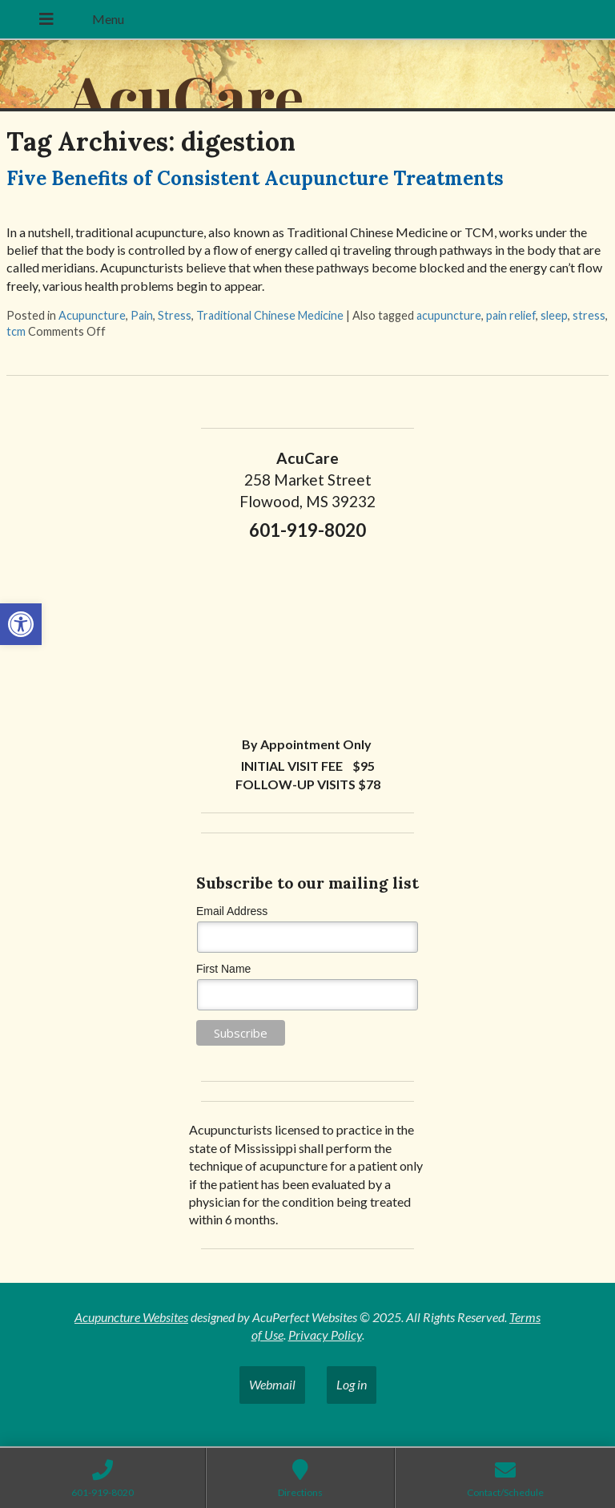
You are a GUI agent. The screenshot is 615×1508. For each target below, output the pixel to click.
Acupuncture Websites (131, 1317)
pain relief (511, 315)
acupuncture (448, 315)
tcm (16, 331)
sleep (554, 315)
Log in (351, 1384)
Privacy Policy (325, 1334)
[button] (21, 624)
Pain (142, 315)
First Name (223, 968)
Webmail (272, 1384)
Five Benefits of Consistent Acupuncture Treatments (255, 178)
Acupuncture (92, 315)
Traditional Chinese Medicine (270, 315)
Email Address (231, 911)
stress (589, 315)
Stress (174, 315)
